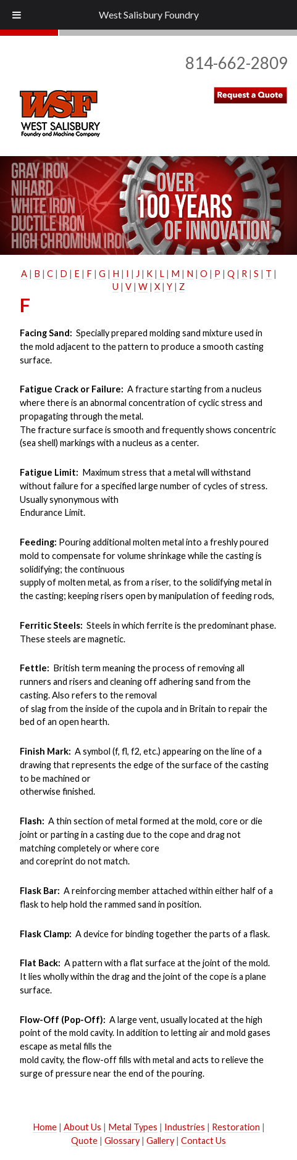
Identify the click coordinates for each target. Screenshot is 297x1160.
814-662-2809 (236, 63)
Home (45, 1127)
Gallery (160, 1140)
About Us (82, 1127)
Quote (84, 1140)
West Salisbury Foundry (149, 14)
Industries (184, 1127)
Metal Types (132, 1127)
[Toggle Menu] (16, 15)
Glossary (122, 1140)
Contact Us (203, 1140)
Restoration (236, 1127)
